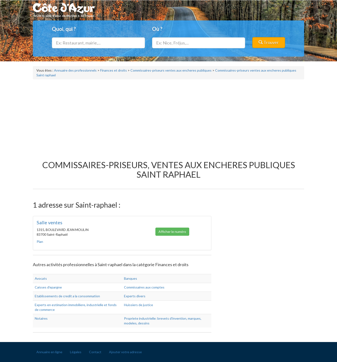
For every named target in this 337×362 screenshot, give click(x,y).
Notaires (41, 318)
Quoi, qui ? (64, 29)
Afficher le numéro (172, 232)
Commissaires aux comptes (144, 287)
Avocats (41, 278)
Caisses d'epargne (48, 287)
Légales (75, 352)
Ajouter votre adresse (125, 352)
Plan (40, 242)
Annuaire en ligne (49, 352)
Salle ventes (49, 222)
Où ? (157, 29)
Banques (130, 278)
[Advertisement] (168, 117)
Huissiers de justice (138, 305)
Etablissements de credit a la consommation (67, 296)
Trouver (268, 42)
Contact (95, 352)
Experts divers (134, 296)
